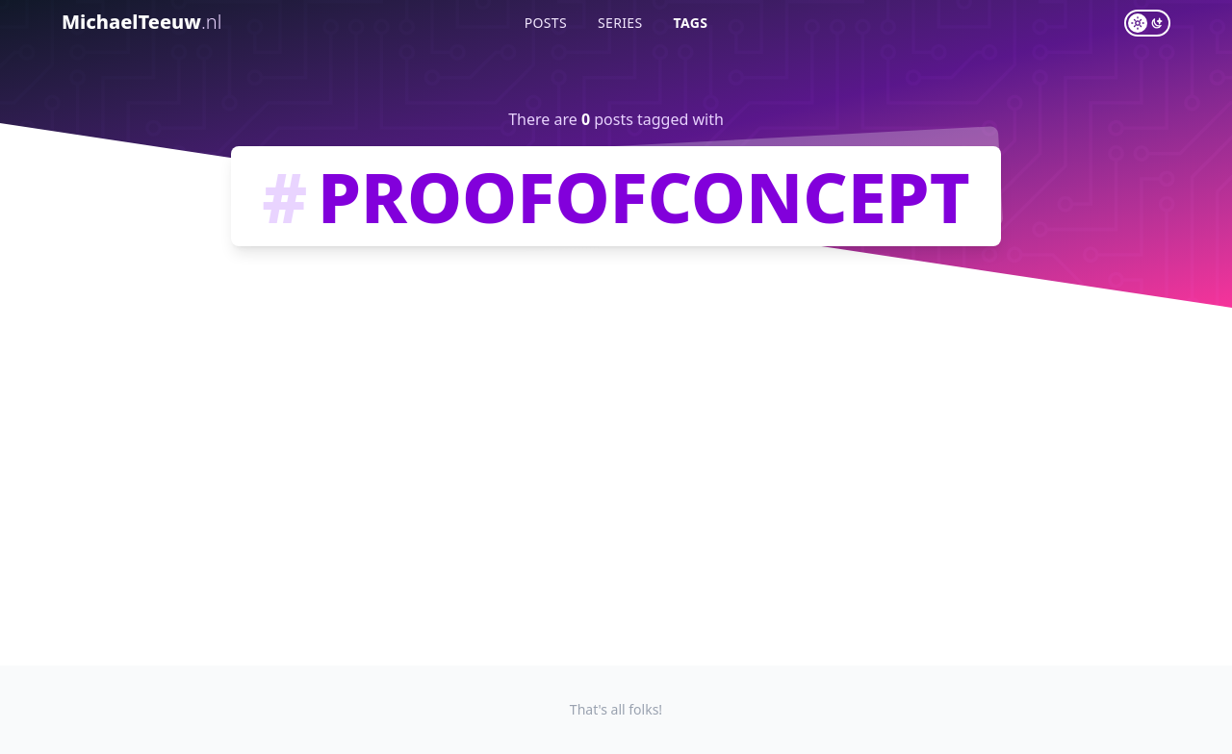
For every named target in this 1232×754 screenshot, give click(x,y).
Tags (691, 22)
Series (620, 22)
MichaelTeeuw (141, 22)
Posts (546, 22)
